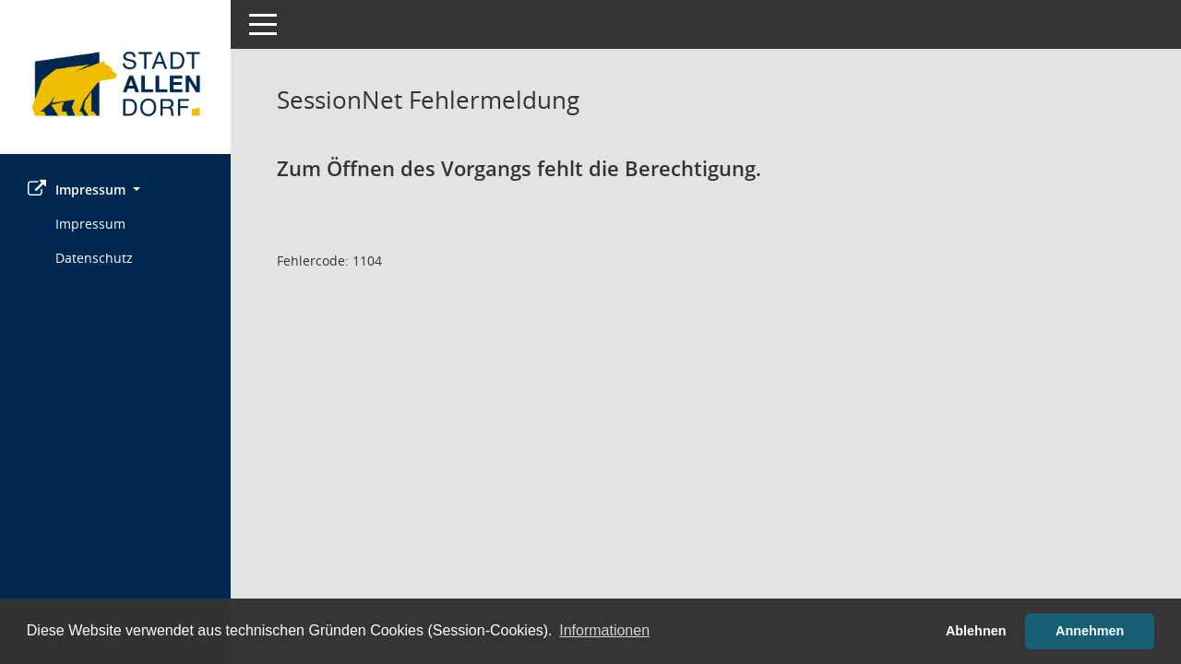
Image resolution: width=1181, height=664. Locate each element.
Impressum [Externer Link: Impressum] (90, 223)
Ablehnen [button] (976, 630)
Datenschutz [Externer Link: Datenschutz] (94, 258)
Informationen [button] (604, 630)
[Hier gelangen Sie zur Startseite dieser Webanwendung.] (115, 84)
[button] (115, 189)
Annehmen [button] (1090, 630)
